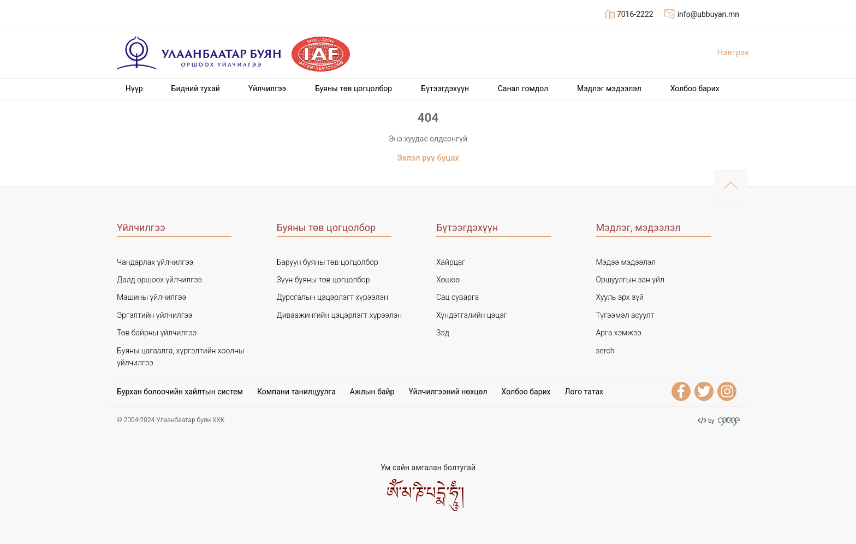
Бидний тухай (195, 88)
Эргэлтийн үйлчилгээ (155, 315)
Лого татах (584, 391)
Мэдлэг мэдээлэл (609, 88)
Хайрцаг (450, 262)
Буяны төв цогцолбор (353, 88)
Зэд (442, 332)
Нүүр (134, 88)
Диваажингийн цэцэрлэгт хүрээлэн (339, 315)
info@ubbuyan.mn (701, 14)
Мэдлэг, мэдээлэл (638, 227)
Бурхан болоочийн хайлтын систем (180, 391)
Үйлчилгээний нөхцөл (447, 391)
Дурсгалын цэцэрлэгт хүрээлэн (332, 297)
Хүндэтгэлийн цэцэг (471, 315)
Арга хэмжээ (619, 332)
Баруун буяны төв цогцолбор (327, 262)
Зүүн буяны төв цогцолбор (323, 279)
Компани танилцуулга (296, 391)
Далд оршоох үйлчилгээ (159, 279)
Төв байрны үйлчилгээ (157, 332)
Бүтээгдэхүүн (445, 88)
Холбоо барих (695, 88)
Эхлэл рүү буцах (428, 158)
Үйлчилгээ (267, 88)
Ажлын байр (372, 391)
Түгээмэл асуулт (625, 315)
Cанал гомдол (523, 88)
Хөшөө (448, 279)
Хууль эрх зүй (620, 297)
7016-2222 (629, 14)
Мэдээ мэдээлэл (626, 262)
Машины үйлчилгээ (151, 297)
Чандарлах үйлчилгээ (155, 262)
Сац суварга (457, 297)
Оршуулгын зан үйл (630, 279)
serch (605, 350)
